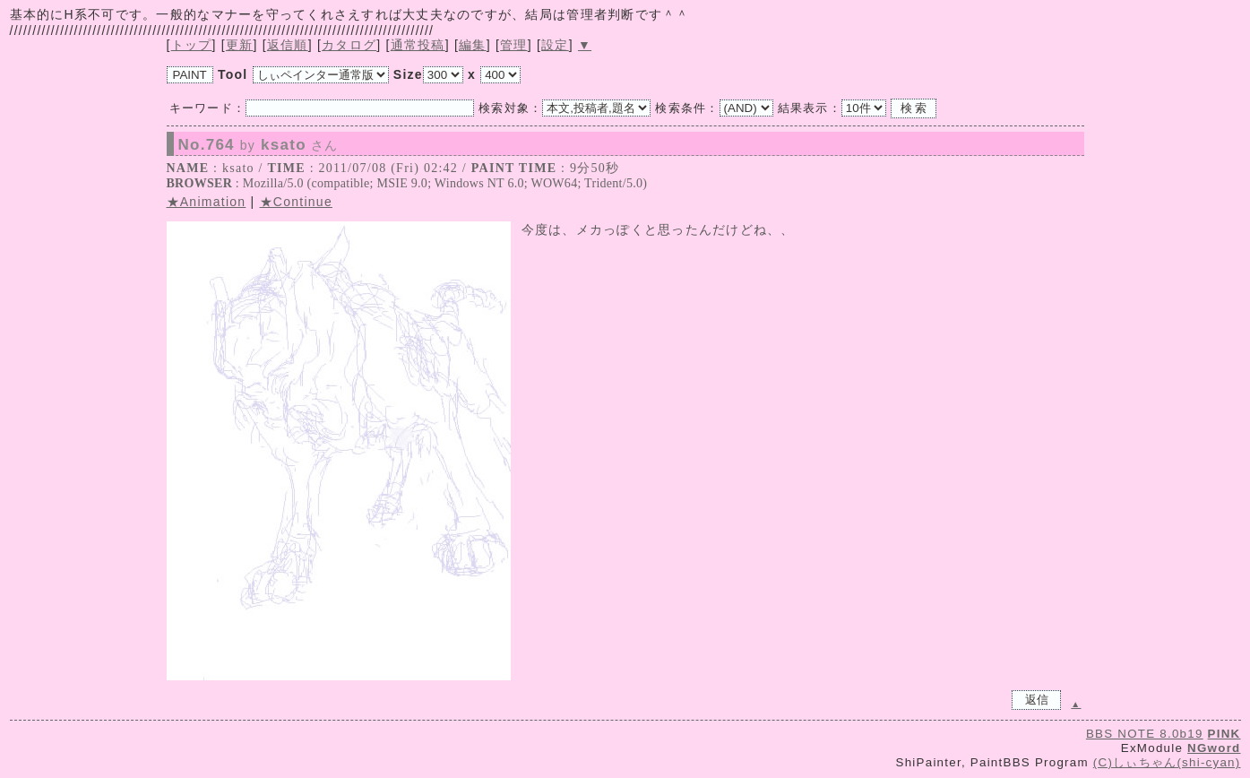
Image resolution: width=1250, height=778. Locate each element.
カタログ (349, 45)
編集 (473, 45)
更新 (240, 45)
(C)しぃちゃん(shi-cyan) (1167, 762)
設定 (555, 45)
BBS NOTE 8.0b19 (1144, 733)
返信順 (287, 45)
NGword (1213, 748)
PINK (1224, 733)
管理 (514, 45)
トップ (191, 45)
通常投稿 (418, 45)
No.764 (258, 145)
